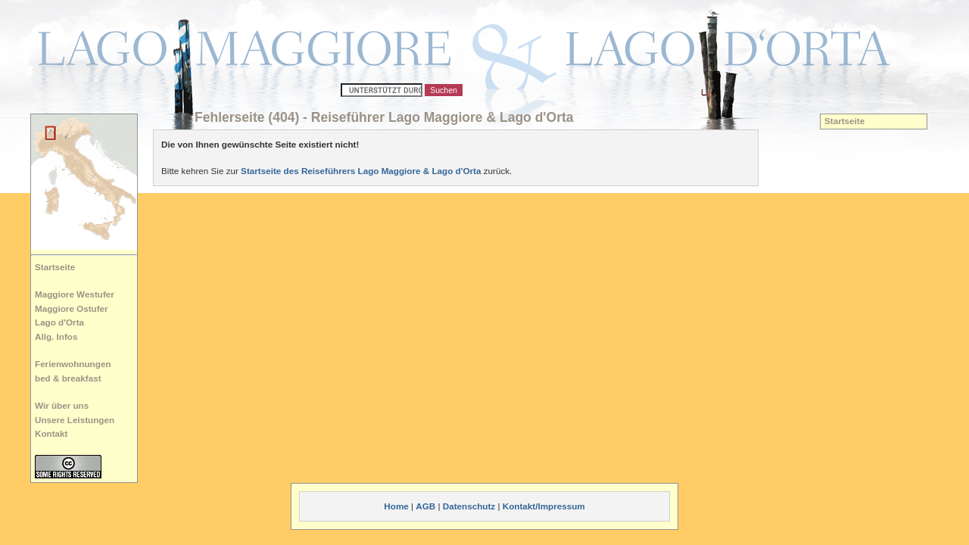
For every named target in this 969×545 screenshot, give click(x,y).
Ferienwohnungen (73, 364)
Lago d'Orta (59, 322)
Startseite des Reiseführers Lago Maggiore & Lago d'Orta (361, 171)
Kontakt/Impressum (544, 506)
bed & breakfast (68, 378)
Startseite (55, 267)
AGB (425, 506)
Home (396, 506)
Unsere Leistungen (74, 420)
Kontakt (51, 433)
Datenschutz (469, 506)
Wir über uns (62, 405)
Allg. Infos (56, 336)
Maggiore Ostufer (71, 308)
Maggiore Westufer (74, 294)
